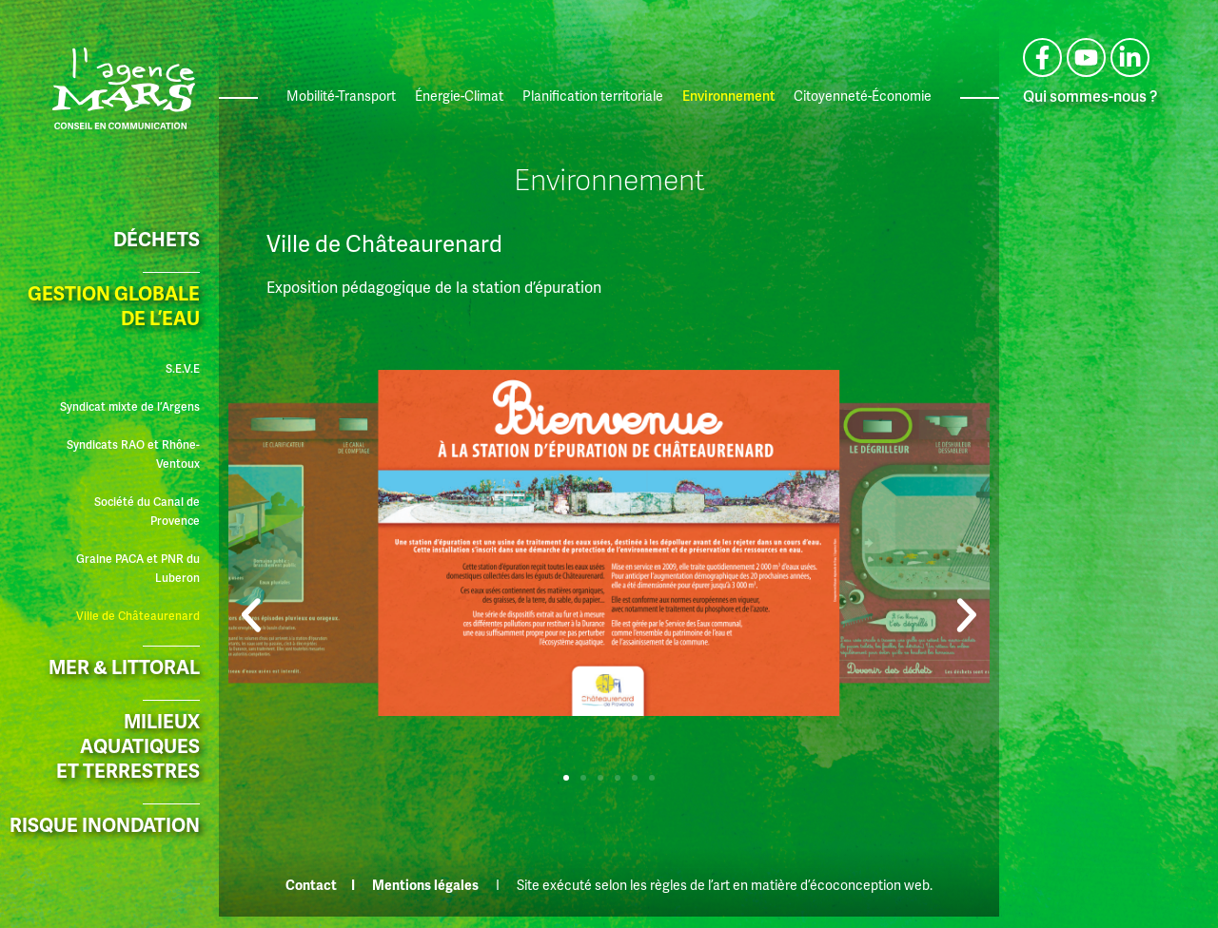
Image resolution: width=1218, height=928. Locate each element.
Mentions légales (425, 886)
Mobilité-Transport (341, 96)
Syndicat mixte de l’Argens (130, 407)
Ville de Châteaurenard (138, 616)
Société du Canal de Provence (147, 512)
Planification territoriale (592, 96)
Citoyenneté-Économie (863, 96)
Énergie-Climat (459, 96)
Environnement (728, 96)
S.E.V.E (183, 369)
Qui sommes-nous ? (1090, 96)
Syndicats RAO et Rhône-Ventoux (133, 455)
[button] (251, 587)
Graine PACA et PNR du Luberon (138, 569)
